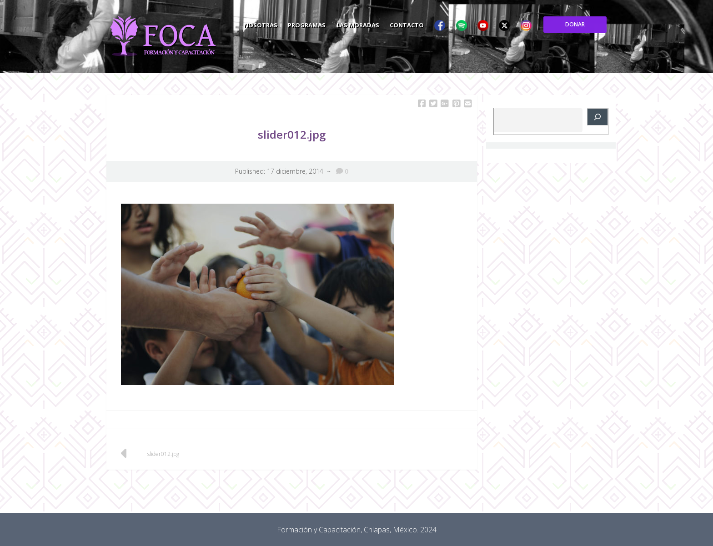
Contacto (475, 24)
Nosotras (328, 24)
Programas (374, 24)
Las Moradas (425, 24)
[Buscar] (597, 116)
